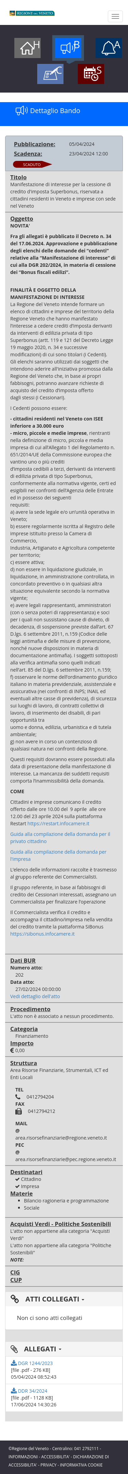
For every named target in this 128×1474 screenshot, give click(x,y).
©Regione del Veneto (29, 1448)
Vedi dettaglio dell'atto (35, 996)
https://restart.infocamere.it (58, 823)
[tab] (64, 1299)
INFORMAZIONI (23, 1457)
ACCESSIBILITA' (55, 1457)
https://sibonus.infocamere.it (42, 934)
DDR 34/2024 (29, 1391)
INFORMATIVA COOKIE (81, 1465)
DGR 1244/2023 (32, 1363)
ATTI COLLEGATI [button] (47, 1299)
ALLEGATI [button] (36, 1348)
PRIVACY (49, 1465)
